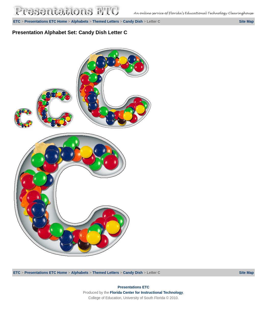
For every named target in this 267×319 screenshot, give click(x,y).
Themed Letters (105, 21)
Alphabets (79, 21)
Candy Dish (133, 21)
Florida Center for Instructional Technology (146, 292)
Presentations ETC (133, 287)
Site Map (246, 21)
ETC (16, 21)
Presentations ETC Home (45, 21)
